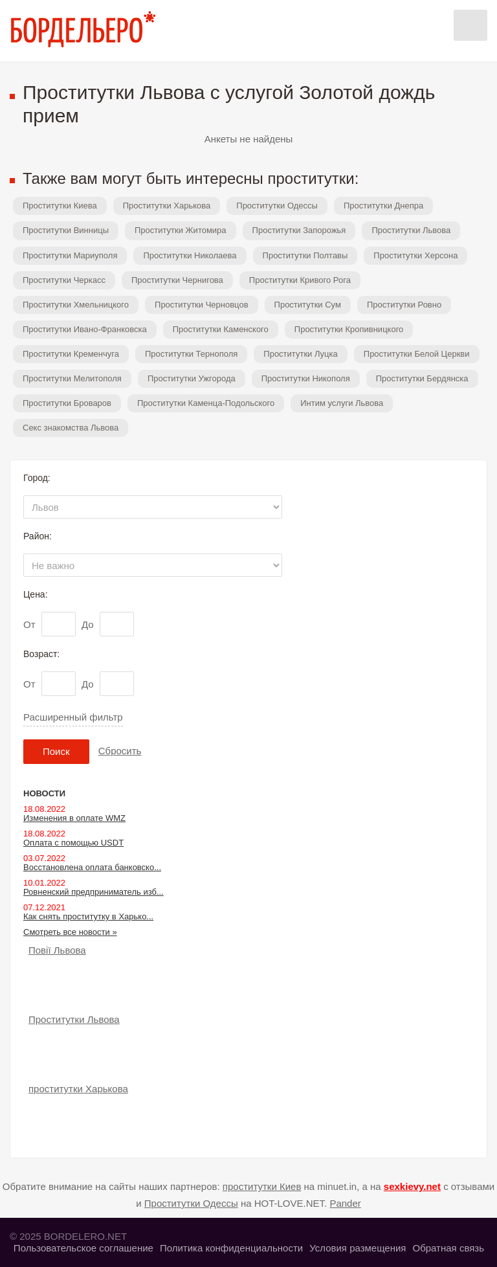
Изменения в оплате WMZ (74, 818)
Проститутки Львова (410, 230)
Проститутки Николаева (189, 255)
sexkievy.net (412, 1186)
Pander (344, 1203)
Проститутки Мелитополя (72, 378)
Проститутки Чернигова (177, 280)
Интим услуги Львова (341, 403)
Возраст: (41, 653)
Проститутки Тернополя (191, 354)
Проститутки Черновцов (201, 304)
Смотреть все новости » (70, 932)
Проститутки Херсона (415, 255)
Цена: (35, 594)
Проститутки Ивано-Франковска (85, 329)
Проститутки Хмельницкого (76, 304)
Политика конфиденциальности (231, 1247)
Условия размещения (357, 1247)
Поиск (56, 751)
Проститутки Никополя (305, 378)
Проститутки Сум (307, 304)
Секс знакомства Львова (70, 427)
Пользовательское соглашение (83, 1247)
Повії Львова (57, 950)
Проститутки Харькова (167, 205)
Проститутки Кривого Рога (300, 280)
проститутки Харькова (78, 1088)
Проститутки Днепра (383, 205)
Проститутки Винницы (66, 230)
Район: (37, 536)
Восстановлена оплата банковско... (92, 867)
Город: (36, 477)
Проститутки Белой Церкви (417, 354)
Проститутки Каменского (221, 329)
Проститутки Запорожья (299, 230)
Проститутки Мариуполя (70, 255)
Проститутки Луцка (300, 354)
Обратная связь (448, 1247)
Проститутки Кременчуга (71, 354)
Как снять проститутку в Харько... (88, 916)
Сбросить (120, 750)
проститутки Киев (262, 1186)
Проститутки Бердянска (422, 378)
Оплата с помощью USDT (73, 842)
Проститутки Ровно (404, 304)
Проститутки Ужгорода (192, 378)
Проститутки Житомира (180, 230)
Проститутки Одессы (277, 205)
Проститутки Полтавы (305, 255)
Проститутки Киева (60, 205)
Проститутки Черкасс (64, 280)
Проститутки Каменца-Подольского (205, 403)
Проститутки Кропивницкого (349, 329)
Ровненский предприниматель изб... (93, 892)
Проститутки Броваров (67, 403)
